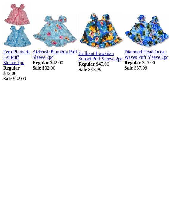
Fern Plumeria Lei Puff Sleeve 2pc (16, 57)
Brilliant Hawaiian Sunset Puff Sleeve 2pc (100, 56)
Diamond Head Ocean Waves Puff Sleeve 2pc (146, 54)
